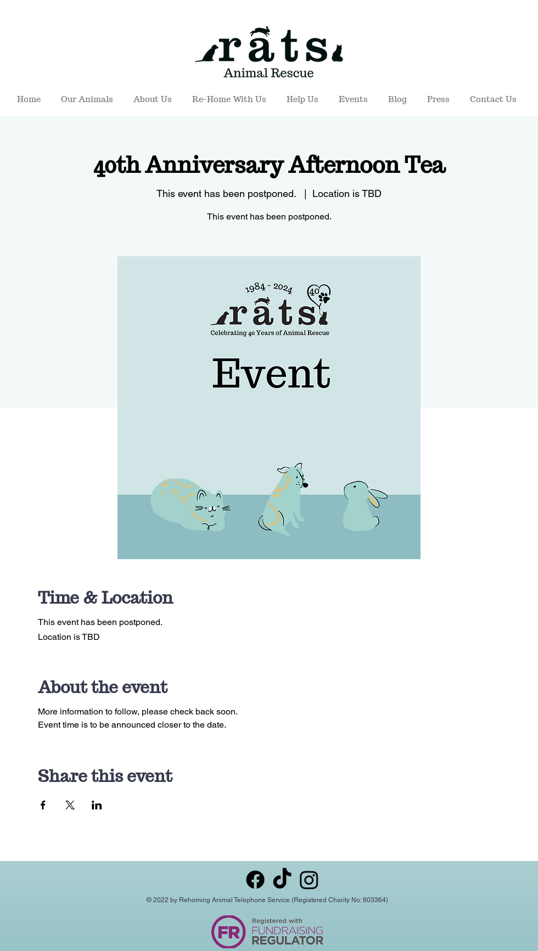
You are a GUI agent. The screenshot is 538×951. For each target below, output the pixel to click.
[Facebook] (255, 880)
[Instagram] (309, 880)
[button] (89, 99)
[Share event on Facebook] (43, 805)
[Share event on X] (70, 805)
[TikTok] (282, 880)
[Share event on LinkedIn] (97, 805)
